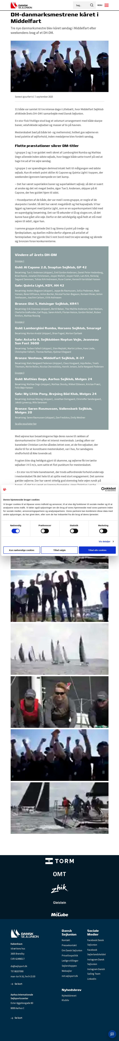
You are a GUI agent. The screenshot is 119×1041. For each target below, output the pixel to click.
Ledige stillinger (70, 960)
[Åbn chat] (112, 1034)
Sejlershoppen (69, 965)
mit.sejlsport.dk (70, 976)
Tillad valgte (59, 550)
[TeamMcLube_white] (59, 914)
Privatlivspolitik (70, 955)
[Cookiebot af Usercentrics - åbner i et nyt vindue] (103, 489)
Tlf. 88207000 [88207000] (17, 971)
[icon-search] (91, 5)
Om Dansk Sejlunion (72, 950)
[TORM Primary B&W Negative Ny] (60, 861)
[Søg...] (80, 5)
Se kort (18, 983)
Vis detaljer (104, 541)
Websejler (67, 970)
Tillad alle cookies (97, 550)
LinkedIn (91, 978)
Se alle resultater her (26, 423)
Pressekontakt (69, 945)
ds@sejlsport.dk (19, 966)
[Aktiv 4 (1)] (59, 874)
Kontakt (66, 940)
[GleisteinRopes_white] (59, 902)
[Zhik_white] (59, 888)
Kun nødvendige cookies (21, 550)
